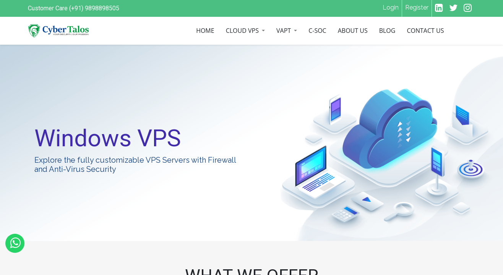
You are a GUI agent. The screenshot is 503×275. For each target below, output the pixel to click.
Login (391, 7)
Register (416, 7)
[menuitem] (205, 31)
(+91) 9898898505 (94, 8)
